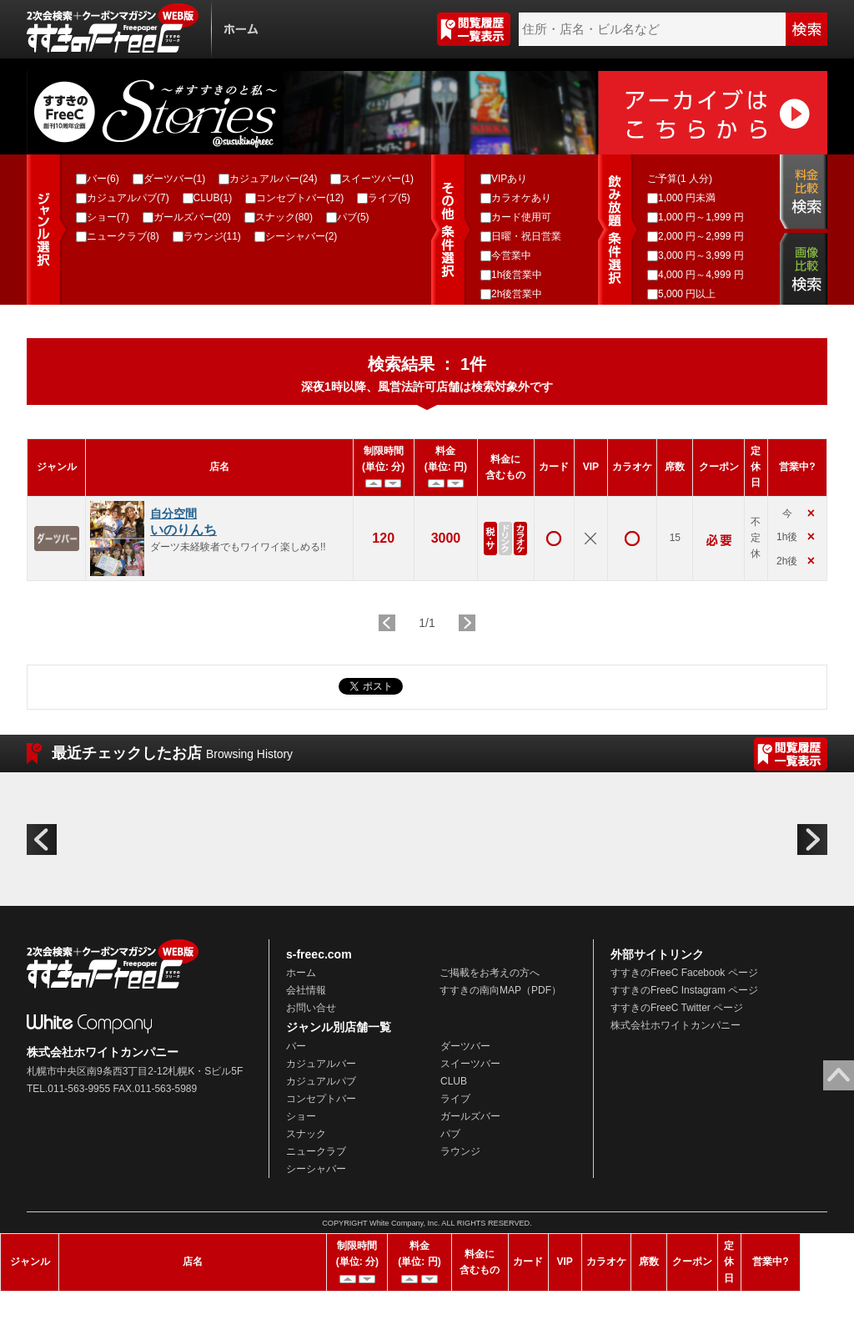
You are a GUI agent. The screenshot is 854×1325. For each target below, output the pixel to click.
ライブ (455, 1099)
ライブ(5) (389, 198)
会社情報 (306, 990)
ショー (301, 1116)
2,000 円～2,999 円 (701, 236)
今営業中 (511, 255)
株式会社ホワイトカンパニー (675, 1025)
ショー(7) (108, 217)
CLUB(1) (213, 198)
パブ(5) (353, 217)
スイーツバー (470, 1064)
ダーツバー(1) (174, 179)
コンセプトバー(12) (300, 198)
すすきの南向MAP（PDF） (500, 990)
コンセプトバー (321, 1099)
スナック (306, 1134)
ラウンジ (460, 1151)
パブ (450, 1134)
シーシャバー (316, 1169)
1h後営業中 (516, 275)
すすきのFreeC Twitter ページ (676, 1008)
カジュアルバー (321, 1064)
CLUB (453, 1081)
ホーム (301, 973)
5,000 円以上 (687, 294)
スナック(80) (284, 217)
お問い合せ (311, 1008)
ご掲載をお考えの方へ (490, 973)
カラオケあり (521, 198)
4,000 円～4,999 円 (701, 275)
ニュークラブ (316, 1151)
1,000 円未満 (687, 198)
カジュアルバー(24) (273, 179)
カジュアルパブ (321, 1081)
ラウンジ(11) (212, 236)
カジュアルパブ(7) (128, 198)
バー (296, 1046)
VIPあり (509, 179)
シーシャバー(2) (301, 236)
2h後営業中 (516, 294)
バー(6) (103, 179)
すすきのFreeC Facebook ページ (684, 973)
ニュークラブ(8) (123, 236)
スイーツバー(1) (377, 179)
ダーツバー (465, 1046)
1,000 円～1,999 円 (701, 217)
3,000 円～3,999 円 (701, 255)
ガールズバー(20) (192, 217)
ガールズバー (470, 1116)
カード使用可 (521, 217)
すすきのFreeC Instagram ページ (684, 990)
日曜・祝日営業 (526, 236)
